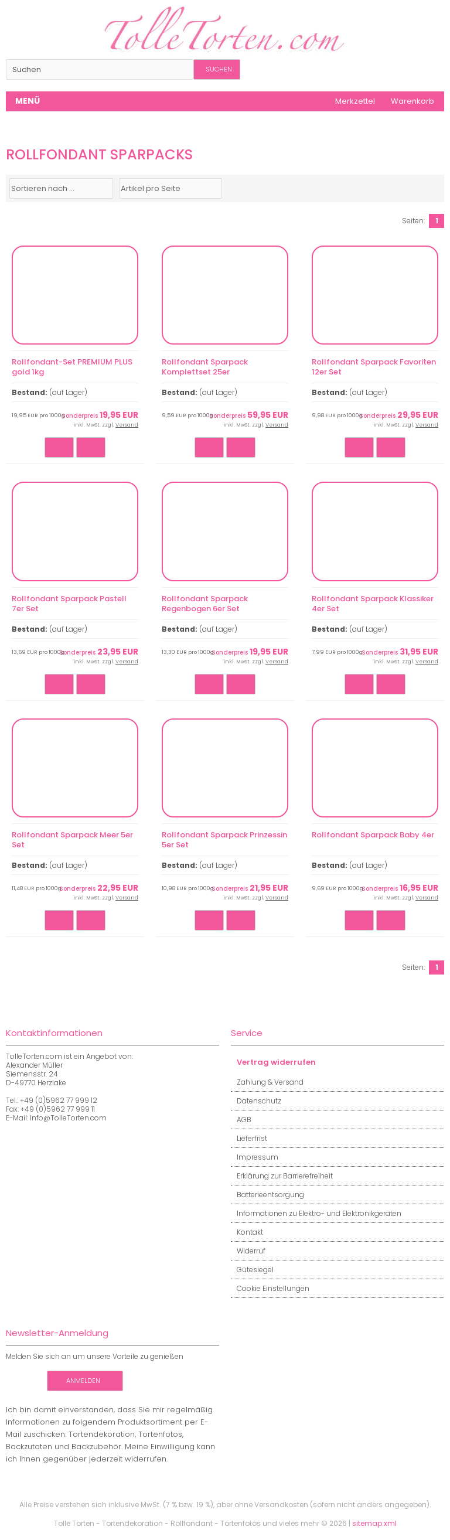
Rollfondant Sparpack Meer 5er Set (72, 839)
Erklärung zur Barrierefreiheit (282, 1176)
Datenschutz (256, 1101)
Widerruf (248, 1251)
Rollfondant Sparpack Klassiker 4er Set (373, 603)
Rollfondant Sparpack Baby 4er (373, 834)
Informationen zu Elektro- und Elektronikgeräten (316, 1213)
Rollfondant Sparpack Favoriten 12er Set (374, 366)
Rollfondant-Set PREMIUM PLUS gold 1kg (72, 366)
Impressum (254, 1157)
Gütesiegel (252, 1270)
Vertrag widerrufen (273, 1062)
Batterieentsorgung (267, 1195)
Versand (126, 424)
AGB (241, 1120)
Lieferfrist (249, 1138)
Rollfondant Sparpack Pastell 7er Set (69, 603)
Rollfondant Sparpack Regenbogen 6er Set (205, 603)
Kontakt (247, 1232)
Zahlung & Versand (267, 1082)
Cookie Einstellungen (270, 1288)
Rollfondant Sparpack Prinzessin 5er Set (224, 839)
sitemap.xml (374, 1523)
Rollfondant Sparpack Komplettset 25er (205, 366)
